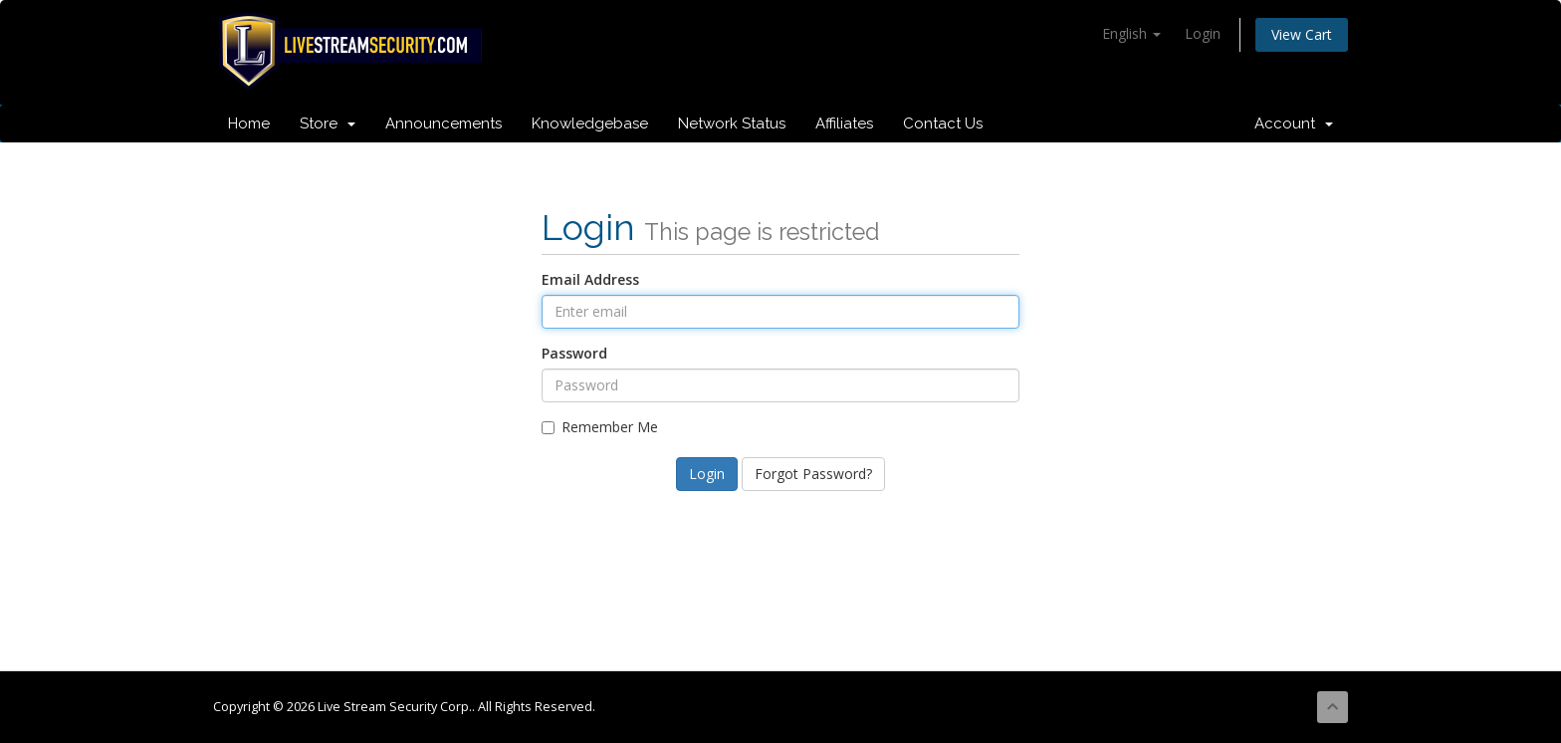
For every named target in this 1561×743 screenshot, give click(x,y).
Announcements (443, 123)
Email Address (590, 279)
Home (249, 123)
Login (1203, 33)
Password (574, 353)
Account (1293, 123)
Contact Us (943, 123)
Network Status (731, 123)
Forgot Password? (813, 473)
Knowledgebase (590, 123)
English (1131, 33)
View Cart (1301, 34)
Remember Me (600, 426)
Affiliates (844, 123)
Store (327, 123)
